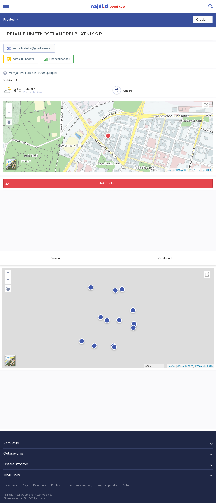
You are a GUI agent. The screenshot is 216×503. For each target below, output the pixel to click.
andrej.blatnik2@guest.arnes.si (32, 48)
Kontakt (56, 485)
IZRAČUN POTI (108, 183)
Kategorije (39, 485)
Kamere (127, 91)
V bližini (8, 80)
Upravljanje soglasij (79, 485)
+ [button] (9, 106)
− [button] (9, 113)
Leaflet (170, 170)
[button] (9, 122)
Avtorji (127, 485)
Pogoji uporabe (107, 485)
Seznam (54, 258)
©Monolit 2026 (184, 170)
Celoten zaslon (205, 105)
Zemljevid (162, 258)
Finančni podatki (59, 59)
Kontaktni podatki (24, 59)
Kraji (25, 485)
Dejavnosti (10, 485)
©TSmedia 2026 (202, 170)
